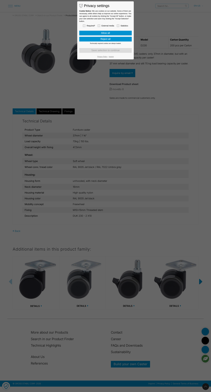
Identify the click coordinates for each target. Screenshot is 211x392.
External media (106, 26)
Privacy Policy (102, 57)
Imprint (111, 57)
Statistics (122, 26)
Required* (89, 26)
